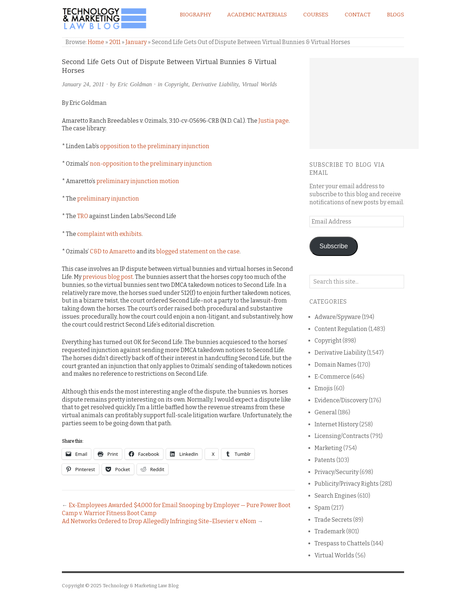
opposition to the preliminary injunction (154, 146)
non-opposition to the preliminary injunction (151, 163)
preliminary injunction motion (137, 181)
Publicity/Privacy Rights (347, 483)
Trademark (330, 531)
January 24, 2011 (83, 84)
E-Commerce (332, 376)
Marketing (328, 448)
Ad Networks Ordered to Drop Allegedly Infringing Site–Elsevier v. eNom (159, 521)
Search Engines (335, 495)
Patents (325, 460)
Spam (322, 507)
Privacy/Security (337, 472)
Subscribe (333, 246)
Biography (195, 14)
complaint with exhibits (109, 233)
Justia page (273, 120)
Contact (358, 14)
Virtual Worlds (259, 84)
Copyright (176, 84)
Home (96, 42)
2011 (115, 42)
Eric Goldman (135, 84)
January (136, 42)
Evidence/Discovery (341, 400)
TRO (82, 216)
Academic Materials (257, 14)
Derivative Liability (215, 84)
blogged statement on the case (198, 251)
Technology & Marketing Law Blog (140, 585)
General (326, 412)
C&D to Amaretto (112, 251)
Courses (315, 14)
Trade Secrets (333, 519)
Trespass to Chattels (342, 543)
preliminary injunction (108, 198)
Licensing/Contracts (342, 436)
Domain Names (335, 364)
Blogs (395, 14)
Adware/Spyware (338, 316)
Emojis (324, 388)
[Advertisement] (364, 103)
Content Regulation (341, 328)
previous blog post (108, 276)
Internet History (336, 424)
